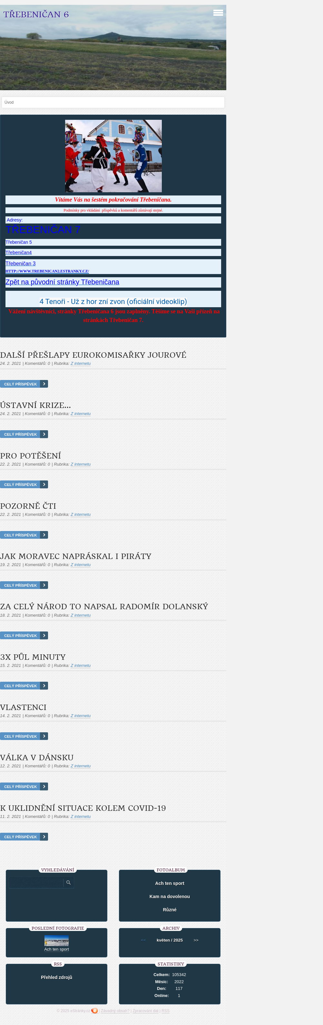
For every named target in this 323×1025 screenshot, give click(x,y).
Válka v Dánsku (36, 757)
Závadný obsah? (115, 1011)
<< (143, 940)
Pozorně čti (28, 506)
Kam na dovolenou (170, 896)
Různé (169, 909)
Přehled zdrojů (56, 977)
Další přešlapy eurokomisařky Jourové (93, 355)
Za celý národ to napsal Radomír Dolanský (104, 606)
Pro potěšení (30, 455)
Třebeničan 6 (36, 15)
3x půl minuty (32, 657)
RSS (166, 1011)
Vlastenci (23, 707)
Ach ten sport (169, 883)
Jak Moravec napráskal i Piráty (75, 556)
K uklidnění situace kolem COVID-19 (83, 808)
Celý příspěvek (20, 384)
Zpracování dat (145, 1011)
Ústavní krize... (35, 405)
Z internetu (81, 363)
